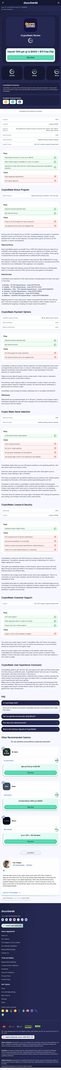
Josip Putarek (17, 898)
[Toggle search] (58, 3)
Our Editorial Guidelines (9, 946)
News (3, 1002)
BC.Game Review (8, 760)
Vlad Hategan (16, 863)
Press (3, 988)
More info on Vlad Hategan (10, 892)
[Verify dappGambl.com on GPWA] (28, 1026)
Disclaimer (4, 969)
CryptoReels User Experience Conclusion (30, 111)
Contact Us (5, 953)
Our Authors (5, 939)
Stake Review (8, 795)
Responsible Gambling (8, 962)
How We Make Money (8, 992)
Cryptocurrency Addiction (9, 965)
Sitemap (4, 999)
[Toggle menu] (3, 3)
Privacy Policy (6, 976)
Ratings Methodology (8, 949)
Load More (30, 853)
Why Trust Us (5, 995)
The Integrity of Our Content (10, 942)
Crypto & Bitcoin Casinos (13, 7)
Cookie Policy (5, 979)
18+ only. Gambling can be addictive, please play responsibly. (30, 741)
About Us (4, 935)
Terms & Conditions (7, 972)
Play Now (30, 57)
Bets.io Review (8, 829)
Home (2, 7)
